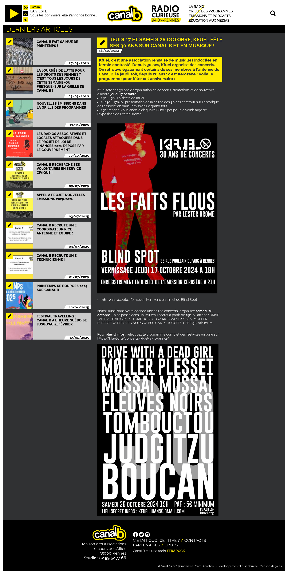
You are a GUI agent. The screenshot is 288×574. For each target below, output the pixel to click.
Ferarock (176, 551)
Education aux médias (209, 21)
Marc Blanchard (205, 566)
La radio (196, 7)
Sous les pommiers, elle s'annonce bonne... (63, 15)
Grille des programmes (211, 11)
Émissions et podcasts (210, 16)
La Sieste (38, 11)
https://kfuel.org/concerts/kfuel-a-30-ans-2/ (133, 338)
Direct (36, 7)
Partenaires (146, 545)
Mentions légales (271, 566)
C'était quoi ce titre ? (156, 540)
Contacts (195, 540)
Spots (171, 545)
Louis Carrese (249, 566)
